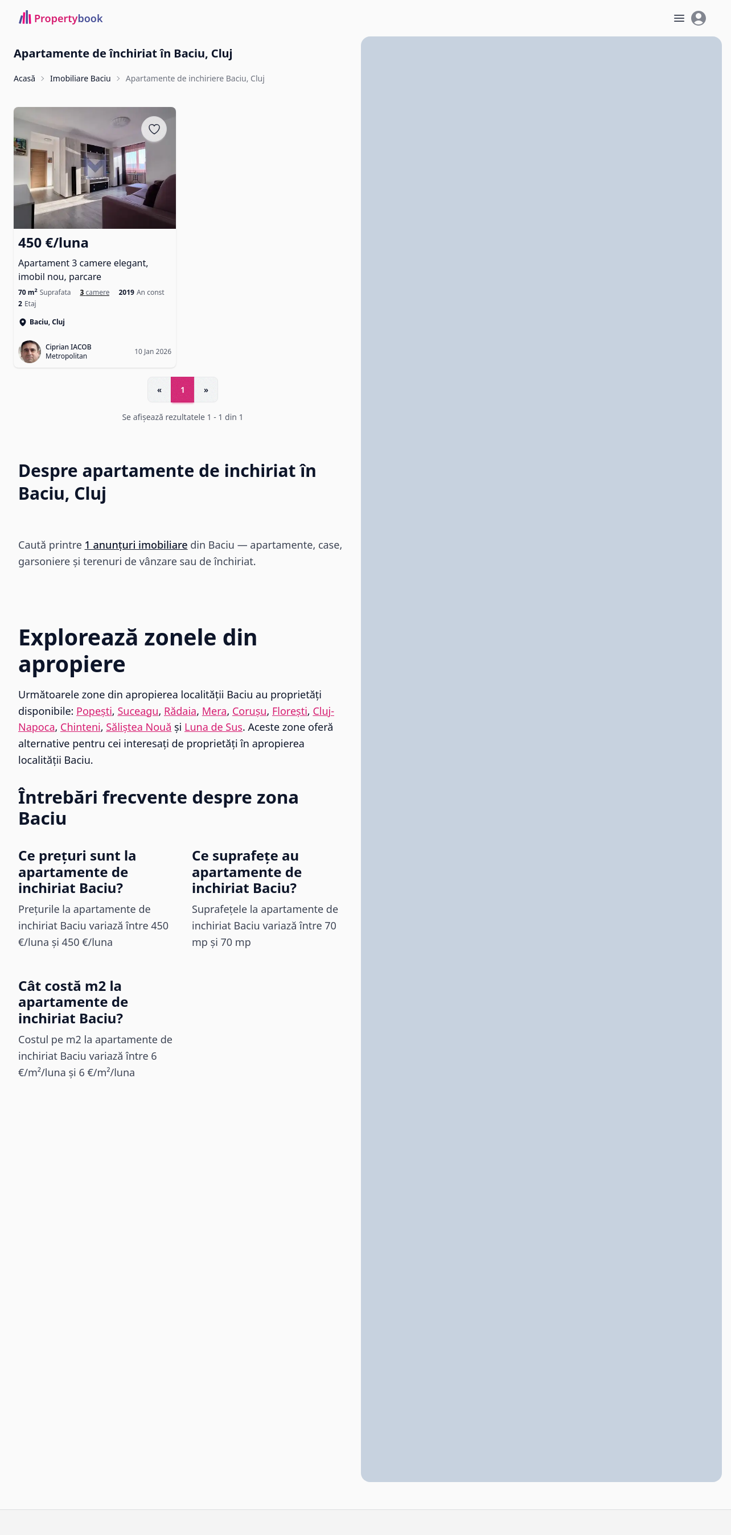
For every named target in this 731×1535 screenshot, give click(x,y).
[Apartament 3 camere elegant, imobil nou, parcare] (94, 258)
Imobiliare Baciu (80, 78)
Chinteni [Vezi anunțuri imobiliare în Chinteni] (80, 727)
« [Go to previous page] (159, 389)
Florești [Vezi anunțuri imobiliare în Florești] (289, 711)
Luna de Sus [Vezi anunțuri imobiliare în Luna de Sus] (213, 727)
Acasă (24, 78)
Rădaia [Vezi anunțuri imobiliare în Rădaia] (180, 711)
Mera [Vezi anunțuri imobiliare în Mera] (214, 711)
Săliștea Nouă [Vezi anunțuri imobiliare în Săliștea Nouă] (138, 727)
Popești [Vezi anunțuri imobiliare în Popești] (94, 711)
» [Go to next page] (206, 389)
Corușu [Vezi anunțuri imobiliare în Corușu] (249, 711)
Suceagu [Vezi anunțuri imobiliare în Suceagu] (137, 711)
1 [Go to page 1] (182, 389)
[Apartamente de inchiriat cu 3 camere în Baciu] (94, 292)
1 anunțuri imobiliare (136, 545)
